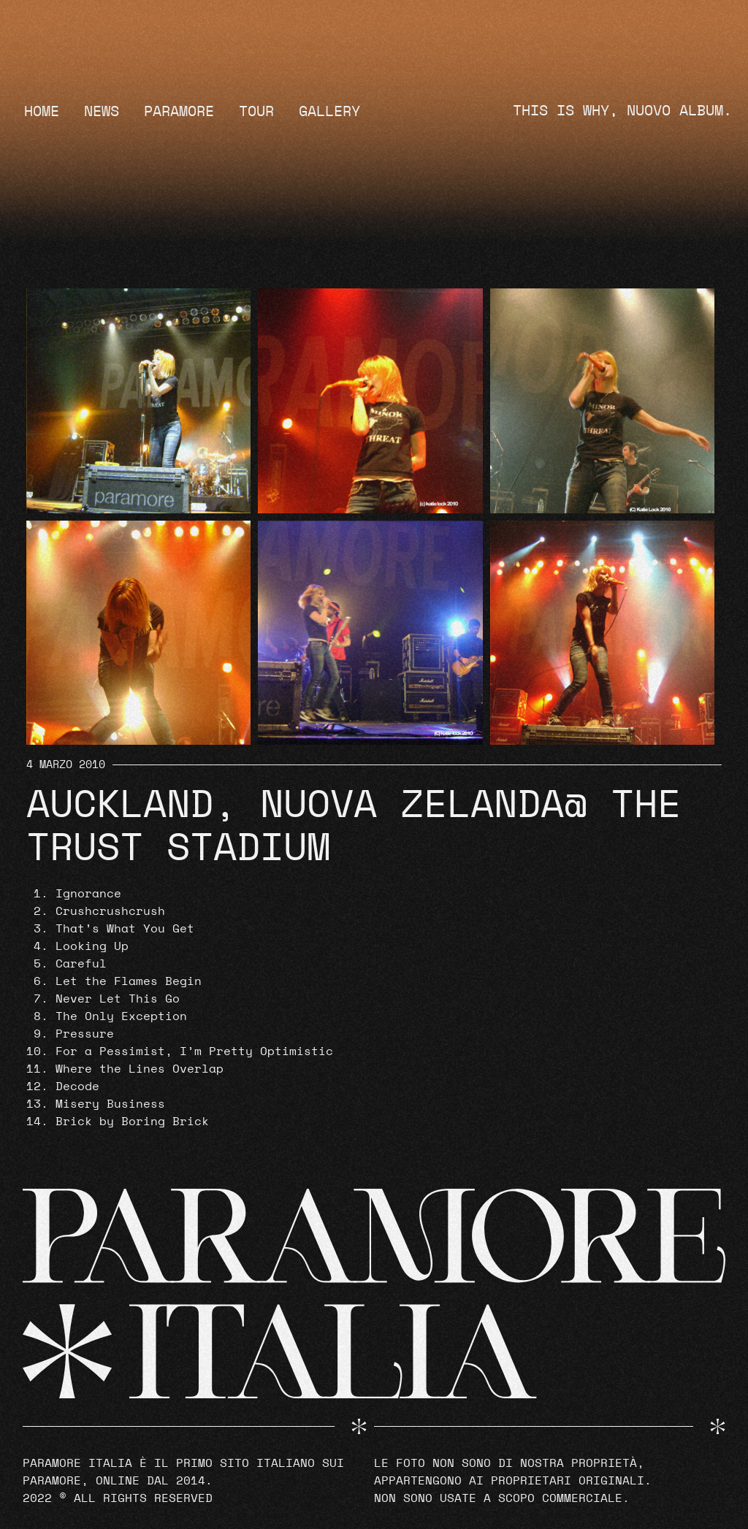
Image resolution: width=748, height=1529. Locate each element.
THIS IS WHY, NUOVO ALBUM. (622, 111)
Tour (256, 111)
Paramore (179, 111)
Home (41, 111)
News (101, 111)
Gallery (329, 111)
